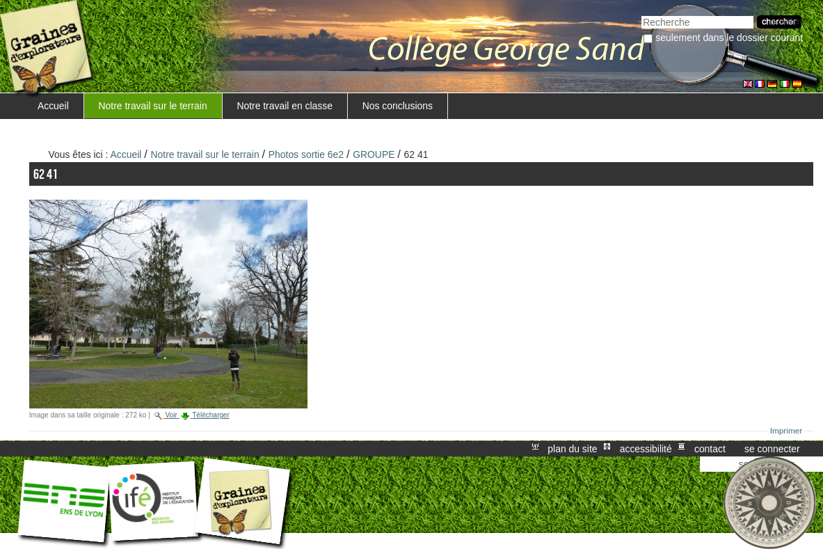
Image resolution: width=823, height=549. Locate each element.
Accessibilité (646, 448)
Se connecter (772, 448)
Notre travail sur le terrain (153, 105)
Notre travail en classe (285, 105)
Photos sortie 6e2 (306, 154)
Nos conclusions (397, 105)
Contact (710, 448)
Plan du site (572, 448)
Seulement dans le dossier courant (729, 37)
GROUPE (373, 154)
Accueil (53, 105)
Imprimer (786, 431)
